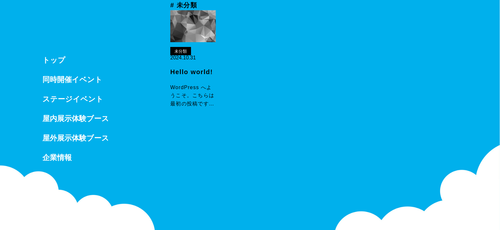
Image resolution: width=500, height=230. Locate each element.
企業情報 (57, 157)
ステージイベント (72, 99)
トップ (53, 60)
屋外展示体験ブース (75, 138)
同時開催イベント (72, 79)
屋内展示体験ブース (75, 118)
